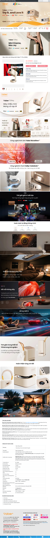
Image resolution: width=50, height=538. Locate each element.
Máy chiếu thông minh (16, 28)
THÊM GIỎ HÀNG (43, 65)
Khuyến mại (40, 28)
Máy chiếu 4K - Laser (30, 28)
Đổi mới (28, 79)
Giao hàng (28, 68)
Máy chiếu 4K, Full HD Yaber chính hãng (8, 0)
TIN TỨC (42, 28)
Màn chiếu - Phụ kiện (35, 28)
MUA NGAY (31, 65)
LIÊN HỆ (44, 28)
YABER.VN (27, 525)
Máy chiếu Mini (25, 28)
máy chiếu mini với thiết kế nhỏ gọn (32, 422)
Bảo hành (28, 74)
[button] (4, 74)
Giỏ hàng (47, 28)
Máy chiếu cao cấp (21, 28)
